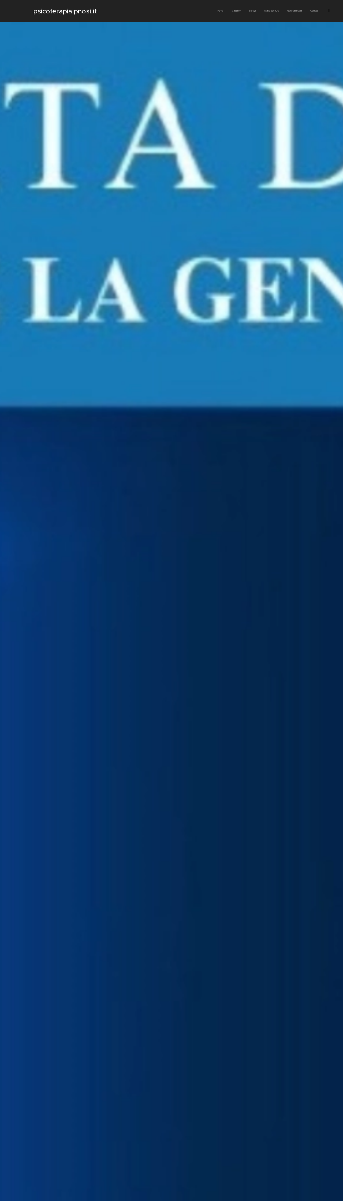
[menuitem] (239, 11)
